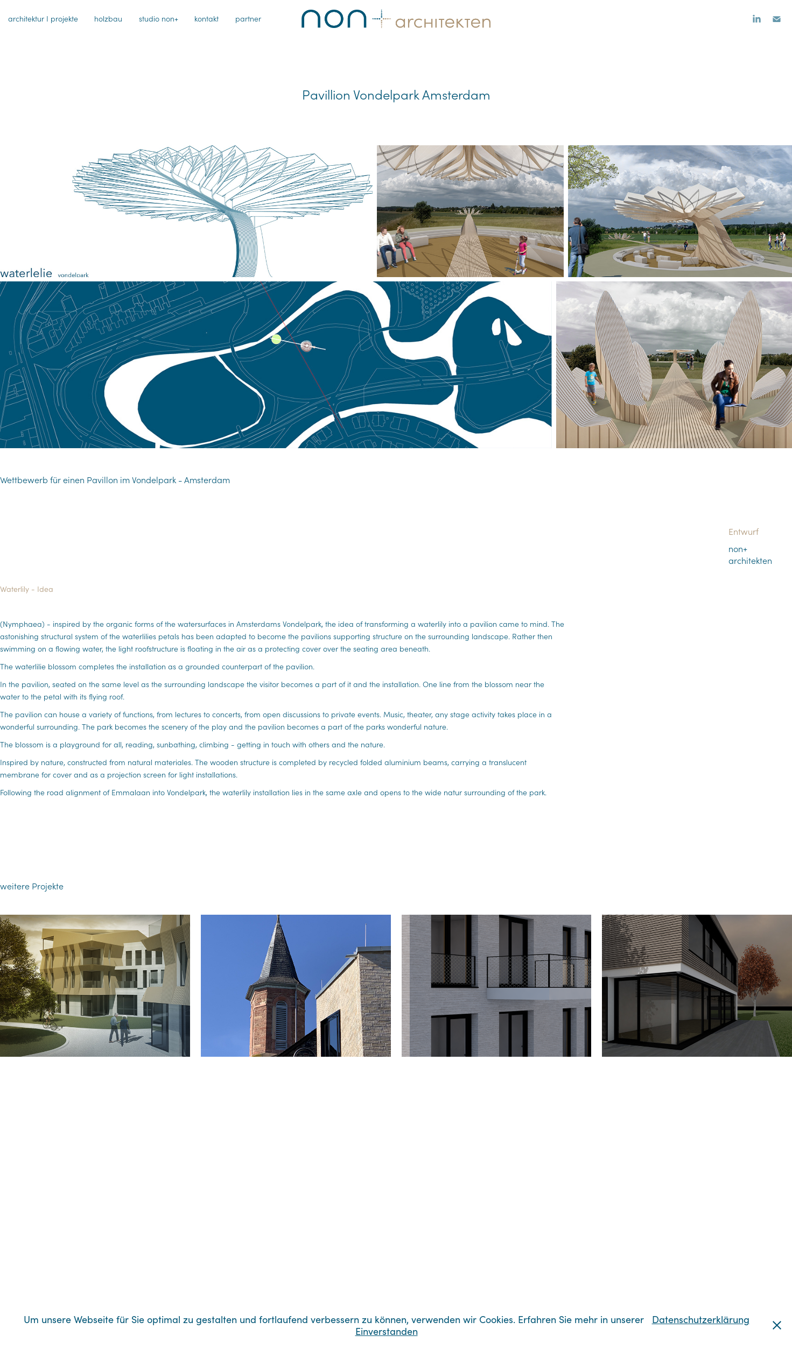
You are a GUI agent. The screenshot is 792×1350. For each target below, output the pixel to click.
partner (248, 18)
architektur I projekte (43, 18)
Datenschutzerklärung (700, 1319)
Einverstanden (386, 1331)
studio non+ (158, 18)
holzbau (108, 18)
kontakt (206, 18)
